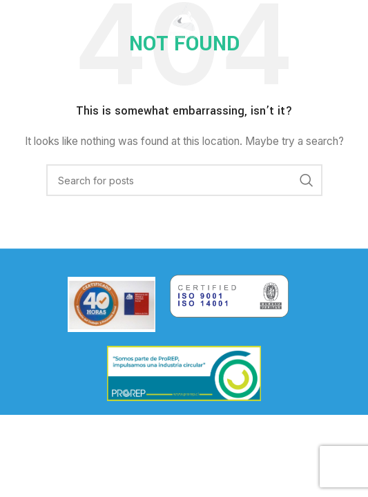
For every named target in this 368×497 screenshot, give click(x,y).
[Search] (184, 180)
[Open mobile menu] (32, 21)
